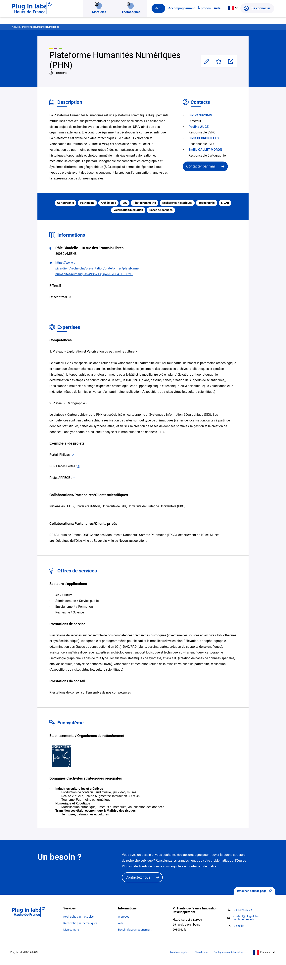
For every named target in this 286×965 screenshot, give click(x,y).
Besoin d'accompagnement (135, 929)
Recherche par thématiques (80, 923)
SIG (124, 203)
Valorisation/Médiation (128, 210)
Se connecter (257, 17)
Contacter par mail (200, 166)
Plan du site (201, 952)
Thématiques (130, 17)
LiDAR (225, 203)
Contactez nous (137, 877)
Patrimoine (87, 203)
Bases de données (160, 210)
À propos (204, 17)
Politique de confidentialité (228, 952)
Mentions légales (179, 952)
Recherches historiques (177, 203)
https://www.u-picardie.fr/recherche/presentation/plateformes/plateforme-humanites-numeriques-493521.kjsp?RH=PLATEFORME (97, 268)
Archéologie (108, 203)
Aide (217, 17)
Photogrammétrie (144, 203)
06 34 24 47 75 (243, 909)
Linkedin (239, 925)
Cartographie (65, 203)
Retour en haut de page (254, 891)
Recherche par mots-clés (78, 916)
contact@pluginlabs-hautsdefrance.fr (246, 918)
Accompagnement (181, 17)
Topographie (207, 203)
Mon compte (71, 929)
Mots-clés (99, 17)
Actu (158, 17)
